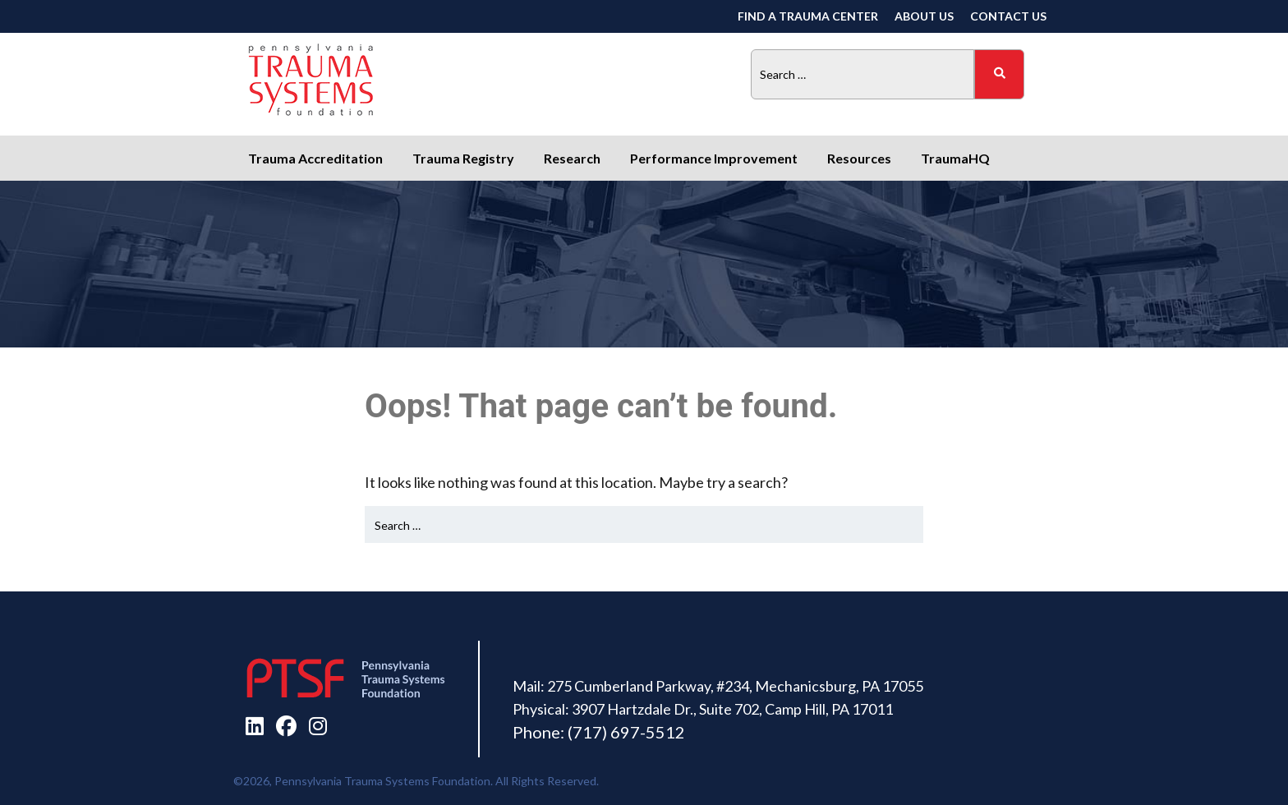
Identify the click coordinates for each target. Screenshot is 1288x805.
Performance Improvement (714, 158)
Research (572, 158)
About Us (924, 16)
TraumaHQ (955, 158)
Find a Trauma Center (808, 16)
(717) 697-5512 (626, 732)
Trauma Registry (463, 158)
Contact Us (1008, 16)
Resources (859, 158)
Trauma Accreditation (315, 158)
